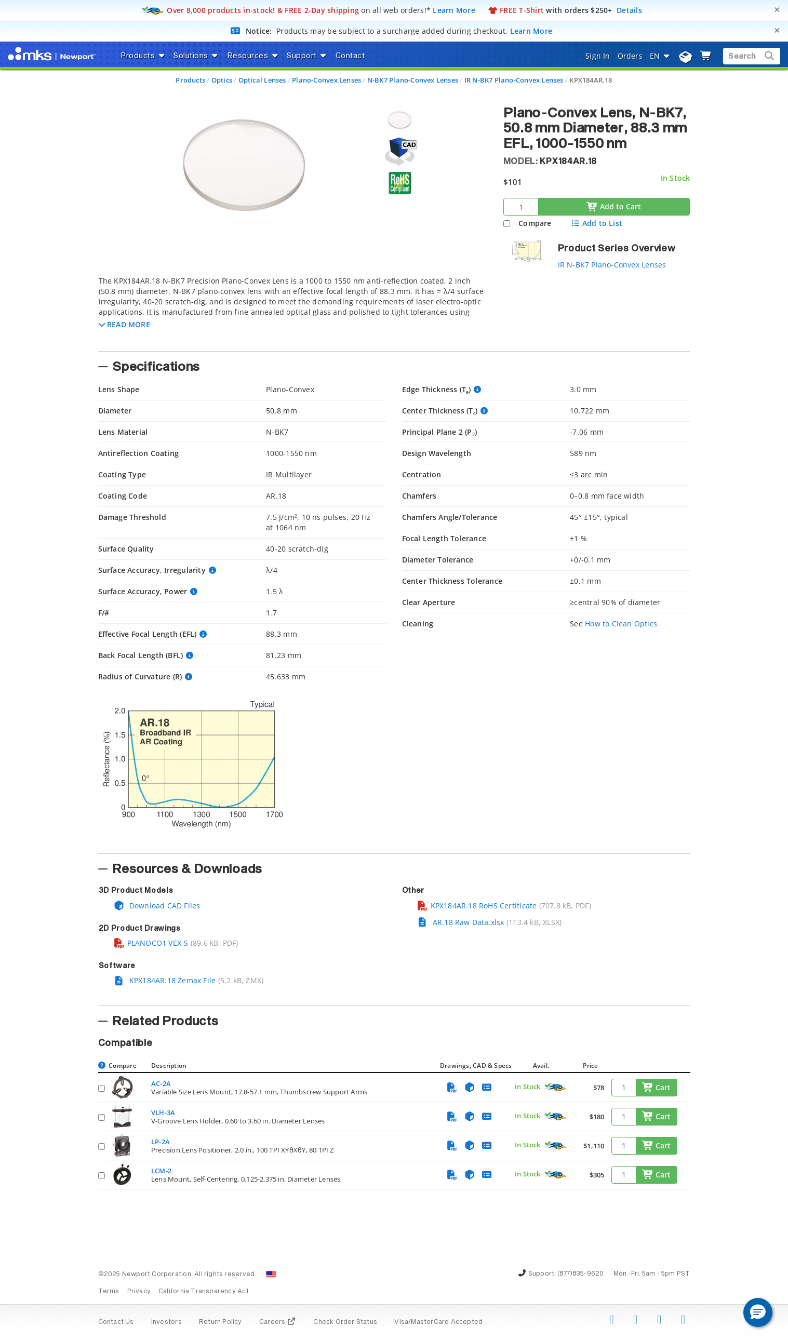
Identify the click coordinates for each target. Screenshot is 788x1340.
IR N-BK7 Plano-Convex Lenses (514, 80)
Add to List (596, 223)
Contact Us (116, 1322)
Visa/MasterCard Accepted (438, 1322)
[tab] (293, 311)
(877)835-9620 (580, 1274)
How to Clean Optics (621, 623)
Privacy (139, 1292)
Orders (630, 56)
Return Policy (220, 1322)
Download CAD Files (157, 905)
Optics (221, 80)
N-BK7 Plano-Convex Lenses (412, 80)
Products (190, 80)
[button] (124, 324)
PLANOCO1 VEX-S (151, 943)
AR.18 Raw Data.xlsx (460, 922)
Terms (108, 1292)
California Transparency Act (203, 1292)
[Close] (777, 9)
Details (629, 10)
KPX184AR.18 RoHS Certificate (477, 905)
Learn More (454, 10)
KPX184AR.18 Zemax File (164, 980)
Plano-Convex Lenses (326, 80)
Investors (166, 1322)
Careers (277, 1322)
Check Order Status (345, 1322)
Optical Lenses (262, 80)
